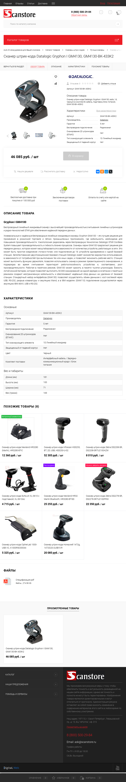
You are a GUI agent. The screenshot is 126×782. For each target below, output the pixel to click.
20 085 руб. (63, 555)
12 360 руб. (21, 458)
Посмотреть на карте (77, 728)
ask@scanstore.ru (85, 743)
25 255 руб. (63, 507)
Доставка (42, 3)
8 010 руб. (105, 458)
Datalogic (104, 120)
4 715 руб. (21, 507)
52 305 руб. (63, 458)
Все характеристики (106, 111)
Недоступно (80, 172)
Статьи (30, 3)
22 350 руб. (105, 507)
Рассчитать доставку (53, 172)
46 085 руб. (15, 657)
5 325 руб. (21, 555)
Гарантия (55, 3)
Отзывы (19, 3)
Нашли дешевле (23, 172)
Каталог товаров (63, 40)
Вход (102, 3)
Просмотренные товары (63, 609)
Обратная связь (79, 15)
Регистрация (113, 3)
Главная (8, 3)
